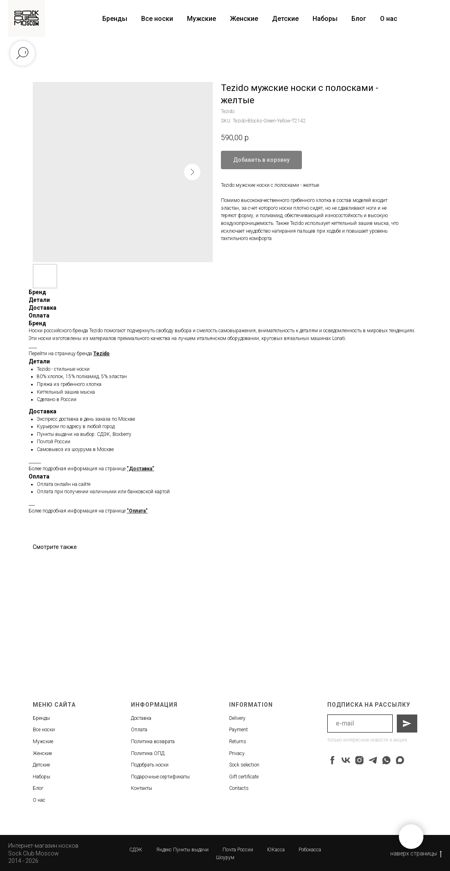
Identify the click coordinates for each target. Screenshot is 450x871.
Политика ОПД (147, 753)
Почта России (238, 850)
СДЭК (135, 850)
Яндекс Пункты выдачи (182, 850)
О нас (388, 19)
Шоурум (225, 857)
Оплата (139, 730)
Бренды (41, 718)
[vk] (346, 760)
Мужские (201, 19)
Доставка (141, 718)
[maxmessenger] (400, 760)
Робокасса (310, 850)
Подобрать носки (150, 765)
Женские (244, 19)
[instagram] (359, 760)
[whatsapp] (386, 760)
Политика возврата (153, 741)
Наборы (325, 19)
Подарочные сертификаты (160, 777)
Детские (285, 19)
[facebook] (332, 760)
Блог (358, 19)
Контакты (141, 788)
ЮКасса (276, 850)
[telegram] (373, 760)
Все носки (157, 19)
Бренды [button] (114, 19)
